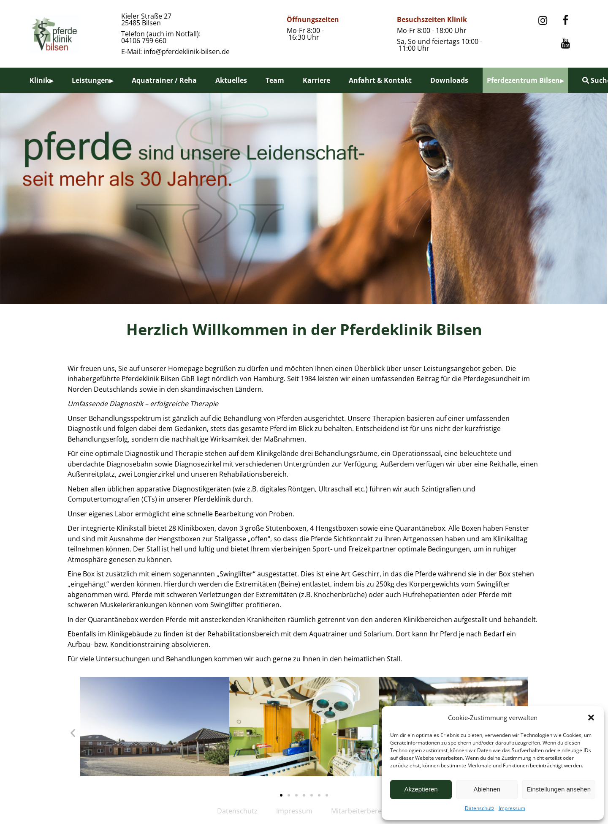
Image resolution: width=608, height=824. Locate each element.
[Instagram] (542, 20)
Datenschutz (479, 808)
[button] (591, 717)
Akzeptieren (420, 789)
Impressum (512, 808)
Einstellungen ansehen (559, 789)
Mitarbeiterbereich (361, 811)
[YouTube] (565, 43)
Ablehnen (486, 789)
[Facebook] (565, 20)
